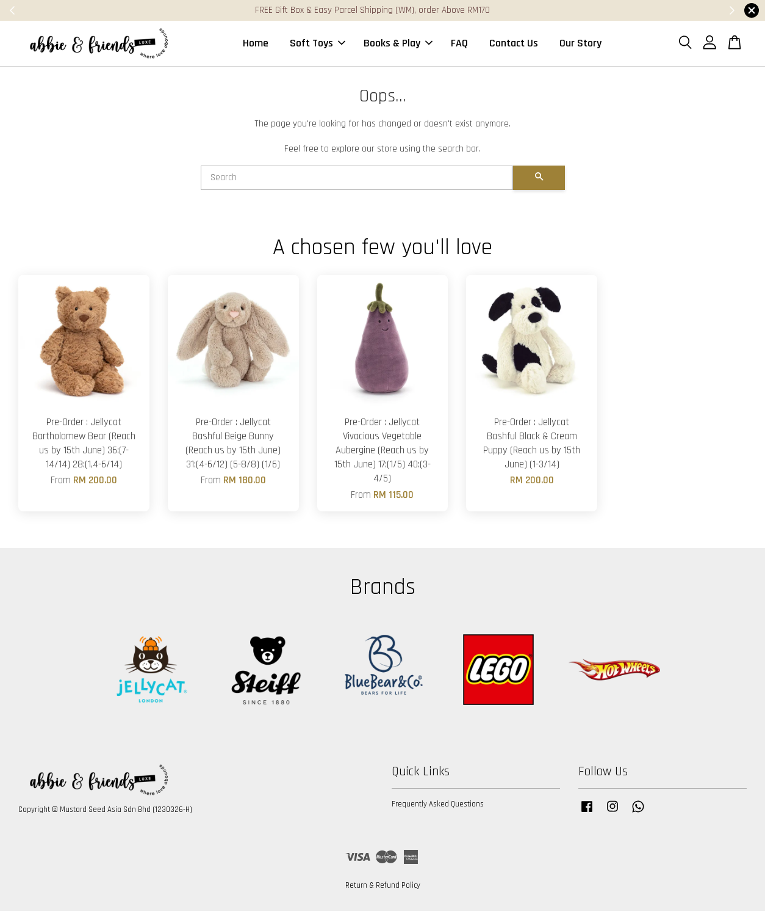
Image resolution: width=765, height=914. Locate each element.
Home (255, 45)
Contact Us (513, 45)
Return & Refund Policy (382, 889)
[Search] (357, 181)
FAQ (459, 45)
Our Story (580, 45)
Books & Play (398, 45)
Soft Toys (317, 45)
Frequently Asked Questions (438, 808)
